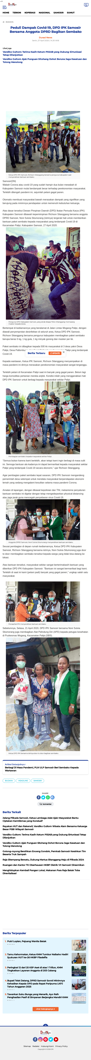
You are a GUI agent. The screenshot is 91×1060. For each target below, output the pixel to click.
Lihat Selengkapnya (45, 1009)
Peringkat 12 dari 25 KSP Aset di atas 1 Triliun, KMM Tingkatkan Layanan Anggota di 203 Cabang (35, 969)
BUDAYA (9, 781)
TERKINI (17, 12)
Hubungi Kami (47, 1046)
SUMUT (71, 12)
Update (55, 353)
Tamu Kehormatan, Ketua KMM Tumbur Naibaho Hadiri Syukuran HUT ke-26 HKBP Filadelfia (37, 956)
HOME (6, 12)
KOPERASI (30, 12)
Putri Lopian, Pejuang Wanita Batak (26, 941)
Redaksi (35, 1046)
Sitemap (27, 1046)
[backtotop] (45, 1026)
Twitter (52, 1040)
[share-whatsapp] (48, 797)
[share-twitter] (43, 797)
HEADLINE (23, 781)
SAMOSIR (58, 12)
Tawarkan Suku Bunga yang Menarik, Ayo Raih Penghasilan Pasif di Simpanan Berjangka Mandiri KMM (37, 996)
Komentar (45, 804)
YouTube (58, 1040)
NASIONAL (44, 12)
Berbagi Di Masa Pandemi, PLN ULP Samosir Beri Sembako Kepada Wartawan (42, 769)
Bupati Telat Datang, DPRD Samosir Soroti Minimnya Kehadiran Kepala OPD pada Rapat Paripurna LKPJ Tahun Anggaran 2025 (36, 983)
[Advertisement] (45, 86)
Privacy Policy (61, 1046)
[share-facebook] (39, 797)
